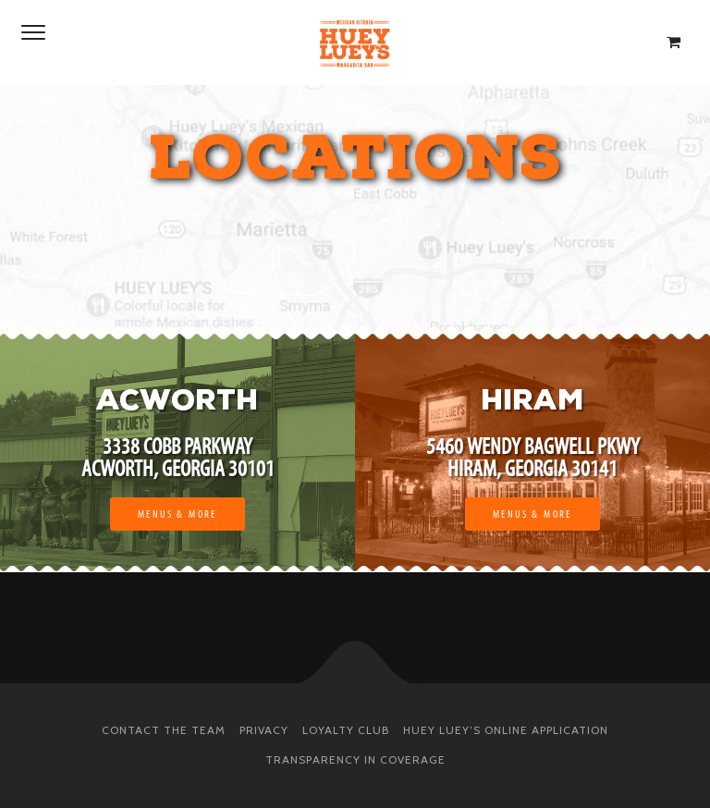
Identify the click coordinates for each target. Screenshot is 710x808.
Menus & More (177, 514)
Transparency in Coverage (355, 759)
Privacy (263, 730)
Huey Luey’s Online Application (505, 730)
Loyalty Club (345, 730)
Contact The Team (164, 730)
